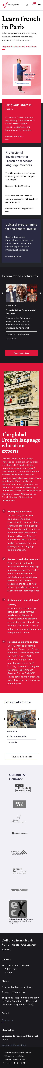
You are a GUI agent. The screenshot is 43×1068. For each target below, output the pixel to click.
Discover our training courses (19, 208)
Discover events (13, 256)
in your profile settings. (14, 1045)
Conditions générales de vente (15, 1059)
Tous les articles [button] (21, 353)
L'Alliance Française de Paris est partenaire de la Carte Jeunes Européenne (21, 912)
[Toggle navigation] (39, 6)
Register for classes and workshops (19, 46)
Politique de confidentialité (14, 1056)
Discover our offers (14, 136)
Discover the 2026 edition (17, 186)
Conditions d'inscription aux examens (17, 1052)
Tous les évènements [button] (21, 756)
